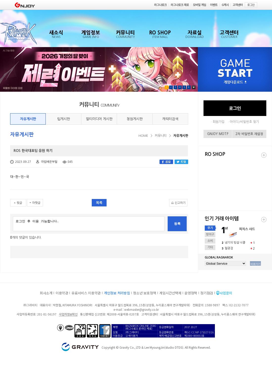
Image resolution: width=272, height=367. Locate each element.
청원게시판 (135, 119)
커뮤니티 (161, 135)
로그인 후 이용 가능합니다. (88, 223)
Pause (194, 87)
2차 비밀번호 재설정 (249, 134)
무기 (210, 227)
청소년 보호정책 (144, 292)
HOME (143, 135)
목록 (99, 202)
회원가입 (219, 121)
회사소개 (46, 292)
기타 (210, 247)
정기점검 (206, 292)
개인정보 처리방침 (117, 292)
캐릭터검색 (170, 119)
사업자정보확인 (68, 314)
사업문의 (226, 292)
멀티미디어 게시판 (99, 119)
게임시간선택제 (170, 292)
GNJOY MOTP (217, 134)
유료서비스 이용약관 (86, 292)
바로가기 (255, 263)
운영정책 (190, 292)
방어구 (210, 234)
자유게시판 (28, 119)
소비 (210, 240)
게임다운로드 (235, 82)
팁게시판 (63, 119)
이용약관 (62, 292)
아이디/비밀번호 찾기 (244, 121)
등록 (177, 224)
